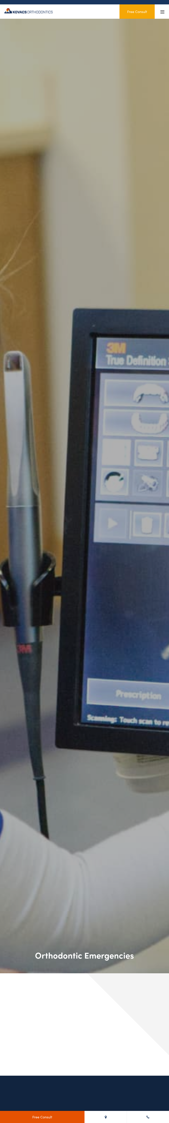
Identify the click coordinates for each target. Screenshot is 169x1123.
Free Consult (137, 11)
